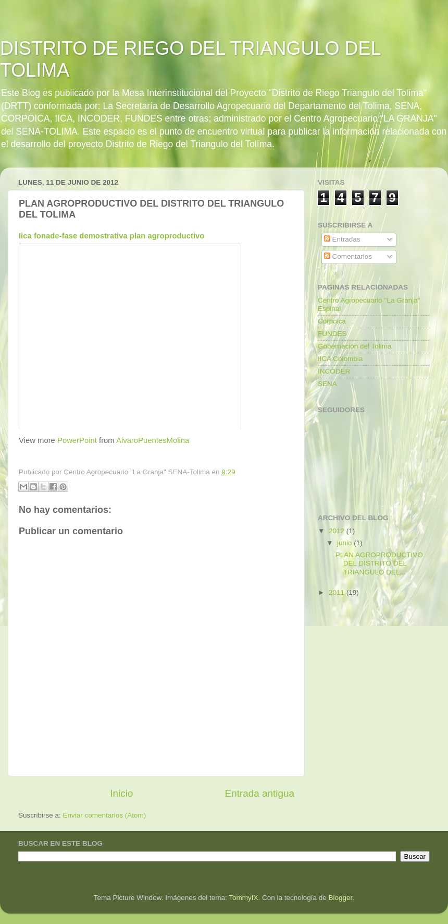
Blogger (341, 898)
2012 (337, 531)
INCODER (334, 371)
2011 (337, 592)
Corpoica (332, 321)
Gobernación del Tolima (355, 346)
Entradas (342, 239)
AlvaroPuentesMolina (152, 440)
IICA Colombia (340, 359)
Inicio (121, 793)
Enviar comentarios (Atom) (104, 815)
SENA (327, 384)
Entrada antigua (259, 793)
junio (345, 543)
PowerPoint (77, 440)
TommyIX (243, 898)
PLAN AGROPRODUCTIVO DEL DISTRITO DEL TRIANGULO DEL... (379, 563)
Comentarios (348, 256)
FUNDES (332, 334)
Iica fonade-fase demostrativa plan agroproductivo (111, 236)
